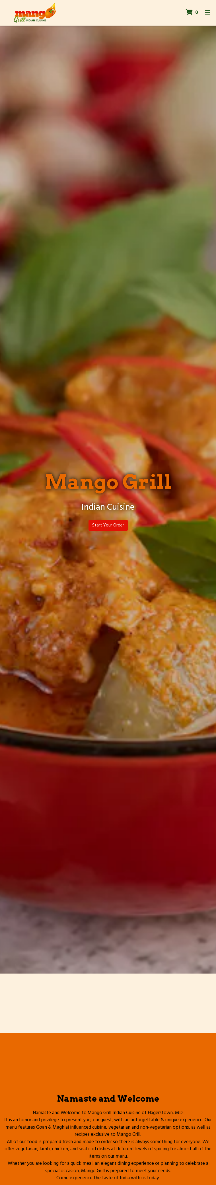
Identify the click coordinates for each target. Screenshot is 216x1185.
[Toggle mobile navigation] (207, 13)
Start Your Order (108, 525)
